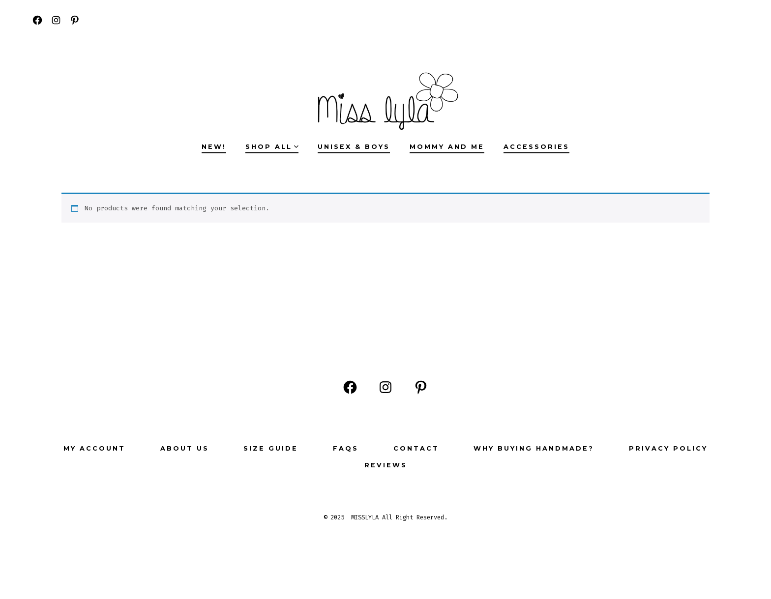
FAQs (345, 448)
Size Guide (270, 448)
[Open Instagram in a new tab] (56, 20)
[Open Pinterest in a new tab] (74, 20)
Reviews (385, 465)
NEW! (214, 146)
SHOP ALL (271, 146)
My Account (94, 448)
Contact (416, 448)
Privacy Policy (668, 448)
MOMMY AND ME (447, 146)
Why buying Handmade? (534, 448)
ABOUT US (184, 448)
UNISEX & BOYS (354, 146)
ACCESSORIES (536, 146)
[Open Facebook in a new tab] (37, 20)
